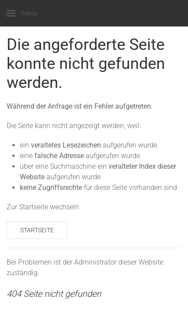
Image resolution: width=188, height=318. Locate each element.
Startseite (37, 230)
